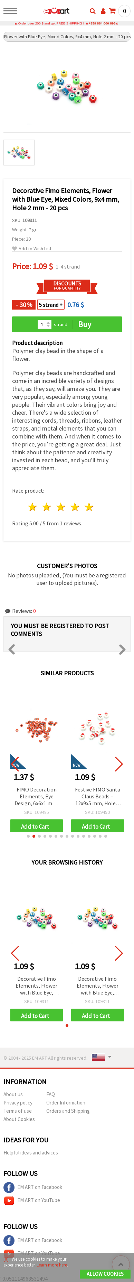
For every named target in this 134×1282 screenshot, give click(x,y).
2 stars (47, 507)
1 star (33, 507)
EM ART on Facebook (32, 1187)
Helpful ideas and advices (30, 1152)
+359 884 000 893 (101, 23)
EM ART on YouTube (31, 1200)
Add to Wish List (31, 248)
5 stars (89, 507)
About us (13, 1094)
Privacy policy (17, 1102)
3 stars (61, 507)
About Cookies (19, 1119)
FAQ (50, 1094)
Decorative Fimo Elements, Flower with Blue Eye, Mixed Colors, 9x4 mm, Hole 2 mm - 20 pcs (36, 986)
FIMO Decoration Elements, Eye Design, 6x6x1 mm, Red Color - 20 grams (36, 797)
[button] (28, 836)
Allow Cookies (105, 1274)
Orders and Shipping (68, 1111)
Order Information (65, 1102)
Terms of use (17, 1111)
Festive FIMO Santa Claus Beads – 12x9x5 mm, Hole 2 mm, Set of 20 (97, 797)
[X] (6, 1259)
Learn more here (52, 1265)
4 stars (75, 507)
